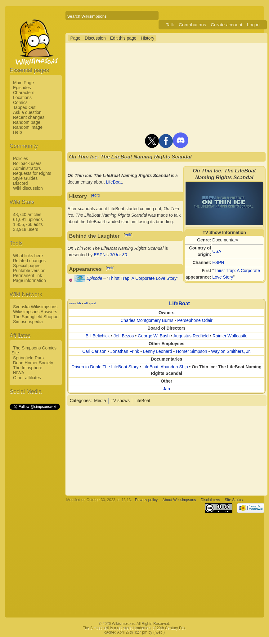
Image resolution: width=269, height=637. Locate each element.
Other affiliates (27, 377)
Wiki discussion (28, 188)
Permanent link (27, 275)
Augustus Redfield (191, 335)
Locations (22, 97)
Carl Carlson (94, 351)
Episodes (22, 87)
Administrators (27, 168)
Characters (23, 92)
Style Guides (25, 178)
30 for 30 (118, 254)
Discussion (95, 38)
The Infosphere (27, 367)
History (148, 38)
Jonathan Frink (124, 351)
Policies (20, 158)
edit (95, 195)
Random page (26, 122)
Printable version (29, 270)
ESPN (218, 262)
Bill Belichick (98, 335)
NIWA (18, 372)
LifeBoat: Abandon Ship (165, 366)
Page (75, 38)
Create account (226, 24)
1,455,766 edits (28, 224)
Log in (253, 24)
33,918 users (25, 229)
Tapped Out (24, 107)
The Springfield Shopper (36, 316)
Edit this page (123, 38)
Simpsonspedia (28, 321)
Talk (170, 24)
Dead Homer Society (33, 362)
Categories (80, 400)
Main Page (23, 82)
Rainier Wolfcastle (230, 335)
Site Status (234, 500)
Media (100, 400)
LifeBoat (114, 182)
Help (17, 132)
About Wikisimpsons (179, 500)
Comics (20, 102)
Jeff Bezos (124, 335)
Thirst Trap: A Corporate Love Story (143, 278)
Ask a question (27, 112)
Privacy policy (146, 500)
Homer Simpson (191, 351)
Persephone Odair (195, 320)
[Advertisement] (34, 503)
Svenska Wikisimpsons (35, 306)
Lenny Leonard (157, 351)
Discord (20, 183)
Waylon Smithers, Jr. (231, 351)
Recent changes (28, 117)
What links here (28, 255)
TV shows (120, 400)
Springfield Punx (29, 357)
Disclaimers (210, 500)
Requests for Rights (32, 173)
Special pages (26, 265)
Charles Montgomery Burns (146, 320)
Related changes (29, 260)
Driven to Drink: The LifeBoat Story (104, 366)
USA (216, 251)
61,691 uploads (28, 219)
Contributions (192, 24)
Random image (28, 127)
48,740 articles (27, 214)
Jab (166, 388)
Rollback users (27, 163)
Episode (94, 278)
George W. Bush (154, 335)
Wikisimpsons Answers (35, 311)
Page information (29, 280)
